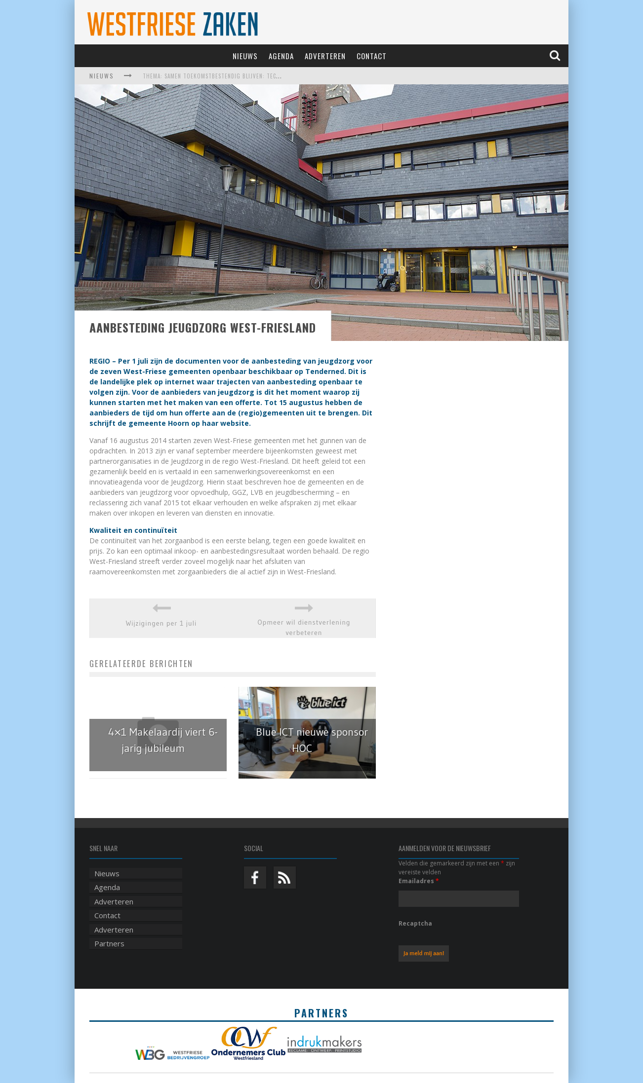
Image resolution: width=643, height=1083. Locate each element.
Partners (109, 943)
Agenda (281, 55)
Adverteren (325, 55)
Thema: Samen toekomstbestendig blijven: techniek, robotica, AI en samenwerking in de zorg (278, 76)
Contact (372, 55)
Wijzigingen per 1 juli (161, 623)
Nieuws (245, 55)
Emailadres (419, 881)
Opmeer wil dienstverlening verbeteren (303, 627)
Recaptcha (415, 923)
